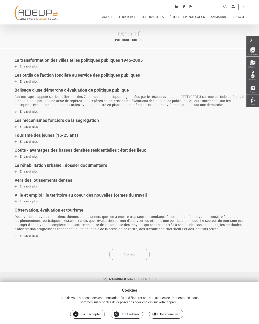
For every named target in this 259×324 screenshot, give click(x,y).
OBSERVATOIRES (153, 17)
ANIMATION (218, 17)
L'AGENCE (107, 17)
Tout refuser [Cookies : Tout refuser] (130, 314)
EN (242, 7)
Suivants (129, 254)
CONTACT (238, 17)
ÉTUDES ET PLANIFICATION (187, 17)
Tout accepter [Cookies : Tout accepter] (91, 314)
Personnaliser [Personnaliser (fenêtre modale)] (170, 314)
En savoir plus (29, 66)
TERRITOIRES (127, 17)
